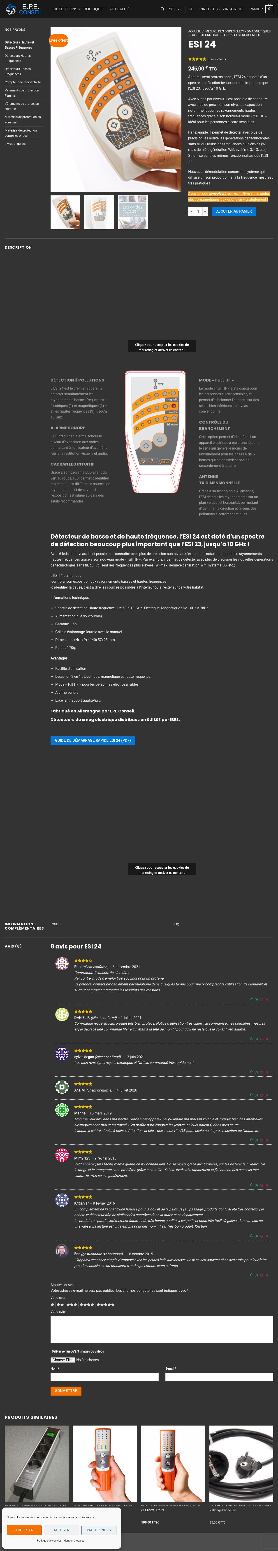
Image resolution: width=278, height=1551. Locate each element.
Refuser (61, 1530)
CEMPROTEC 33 (152, 1510)
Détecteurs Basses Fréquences (18, 71)
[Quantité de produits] (198, 211)
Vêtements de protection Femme (22, 93)
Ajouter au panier (234, 211)
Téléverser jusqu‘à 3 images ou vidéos (78, 1351)
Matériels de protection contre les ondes (21, 133)
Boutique (95, 9)
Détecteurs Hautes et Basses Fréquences (19, 45)
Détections (67, 9)
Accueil (194, 31)
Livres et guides (15, 144)
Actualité (119, 9)
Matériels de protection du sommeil (23, 119)
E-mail (170, 1369)
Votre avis (59, 1312)
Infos (174, 9)
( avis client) (216, 59)
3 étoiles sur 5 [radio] (71, 1305)
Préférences (99, 1530)
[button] (162, 9)
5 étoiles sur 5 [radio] (105, 1305)
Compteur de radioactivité (23, 82)
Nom (55, 1369)
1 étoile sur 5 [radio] (51, 1305)
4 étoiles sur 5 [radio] (86, 1305)
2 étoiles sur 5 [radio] (59, 1305)
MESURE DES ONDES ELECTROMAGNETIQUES (238, 31)
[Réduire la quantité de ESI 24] (191, 211)
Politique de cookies (49, 1540)
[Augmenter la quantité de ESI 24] (205, 211)
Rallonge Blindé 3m (222, 1510)
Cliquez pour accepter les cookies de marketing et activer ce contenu (162, 347)
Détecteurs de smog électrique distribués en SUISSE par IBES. (115, 719)
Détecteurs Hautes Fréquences (18, 58)
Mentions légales (74, 1540)
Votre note (58, 1298)
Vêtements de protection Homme (22, 106)
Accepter (24, 1530)
